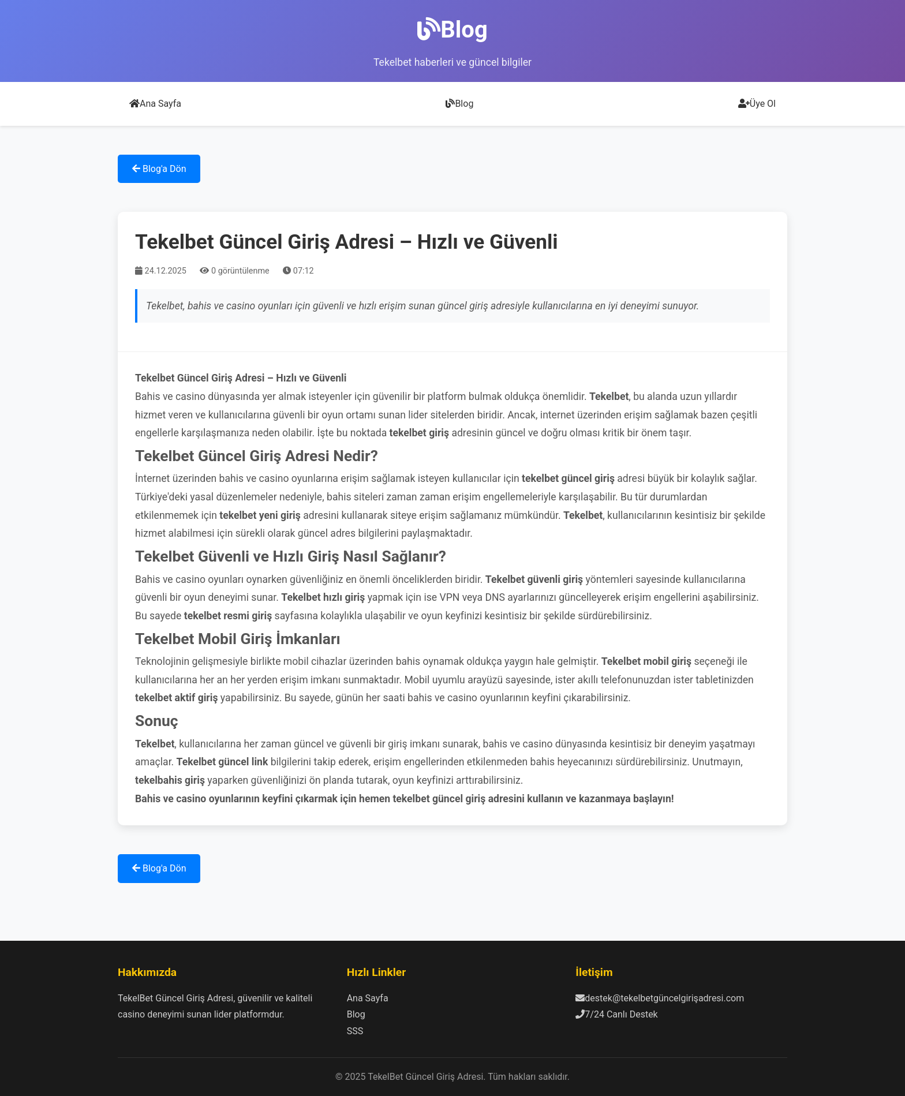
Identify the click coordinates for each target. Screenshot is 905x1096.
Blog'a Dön (159, 168)
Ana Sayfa (155, 103)
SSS (355, 1031)
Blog (459, 103)
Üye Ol (757, 103)
